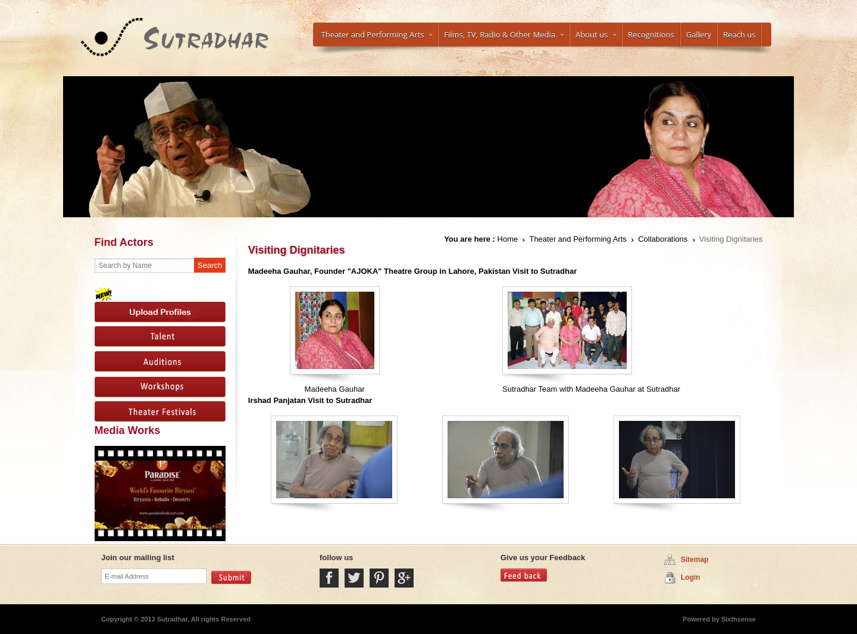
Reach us (739, 34)
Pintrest (379, 578)
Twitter (354, 578)
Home (508, 239)
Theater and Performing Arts (377, 34)
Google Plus (404, 578)
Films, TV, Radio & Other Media (504, 34)
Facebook (329, 578)
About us (595, 34)
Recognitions (651, 34)
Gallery (698, 34)
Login (690, 577)
